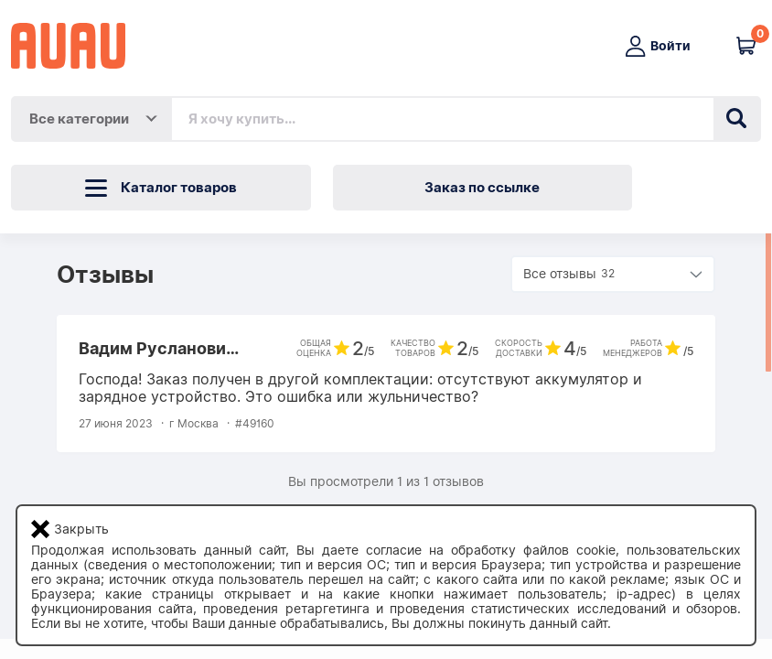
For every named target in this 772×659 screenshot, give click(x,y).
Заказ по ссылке (482, 187)
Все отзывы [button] (571, 273)
